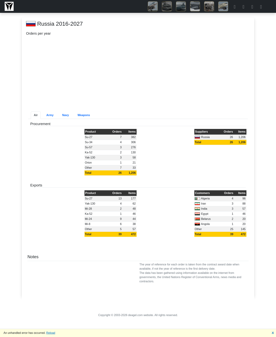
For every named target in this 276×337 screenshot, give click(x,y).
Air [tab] (36, 115)
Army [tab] (50, 115)
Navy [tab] (65, 115)
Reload (50, 332)
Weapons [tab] (83, 115)
